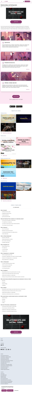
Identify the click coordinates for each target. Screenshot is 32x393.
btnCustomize (16, 391)
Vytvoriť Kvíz (27, 1)
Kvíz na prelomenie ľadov (4, 378)
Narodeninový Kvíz (3, 376)
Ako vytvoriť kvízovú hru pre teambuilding (6, 381)
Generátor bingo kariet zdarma (5, 369)
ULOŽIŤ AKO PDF (16, 207)
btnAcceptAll (4, 391)
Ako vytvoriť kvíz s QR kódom (5, 358)
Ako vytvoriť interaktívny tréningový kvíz (6, 382)
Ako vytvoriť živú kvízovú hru (5, 355)
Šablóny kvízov (5, 155)
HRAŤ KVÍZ (16, 21)
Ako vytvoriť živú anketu (4, 368)
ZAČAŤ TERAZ (16, 96)
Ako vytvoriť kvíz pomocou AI (5, 359)
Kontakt (2, 340)
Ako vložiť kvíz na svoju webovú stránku (6, 364)
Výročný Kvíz (2, 373)
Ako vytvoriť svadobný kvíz (4, 383)
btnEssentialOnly (10, 391)
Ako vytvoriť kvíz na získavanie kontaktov (6, 365)
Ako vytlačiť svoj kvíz (4, 363)
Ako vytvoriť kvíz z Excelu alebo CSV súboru (7, 360)
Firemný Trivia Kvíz (3, 377)
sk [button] (30, 1)
